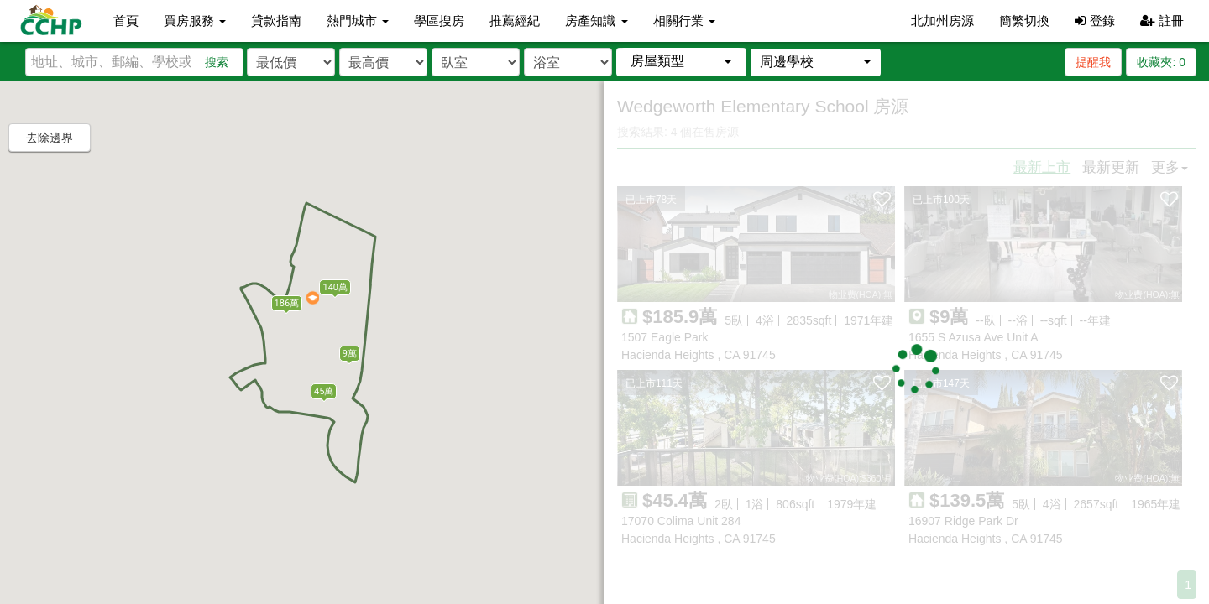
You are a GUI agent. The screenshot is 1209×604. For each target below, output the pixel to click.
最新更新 (1110, 167)
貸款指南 (276, 20)
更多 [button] (1169, 167)
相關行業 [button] (684, 20)
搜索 (216, 62)
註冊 (1162, 20)
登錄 (1094, 20)
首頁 (126, 20)
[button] (681, 62)
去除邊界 (49, 137)
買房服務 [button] (195, 20)
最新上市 (1041, 167)
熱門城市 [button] (358, 20)
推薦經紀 (514, 20)
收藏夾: (1161, 62)
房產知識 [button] (596, 20)
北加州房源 (942, 20)
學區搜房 (439, 20)
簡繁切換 (1024, 20)
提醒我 (1093, 62)
